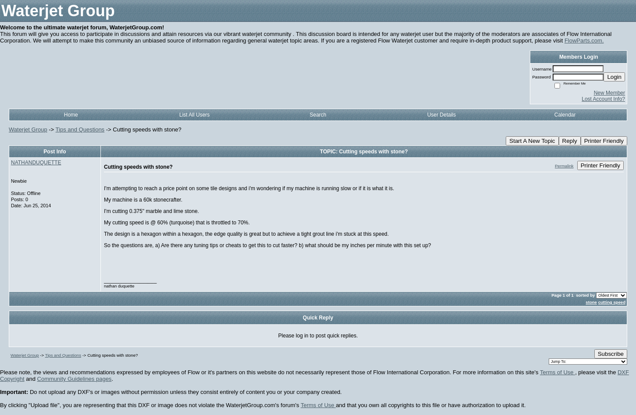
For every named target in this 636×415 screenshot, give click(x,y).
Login (614, 77)
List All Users (194, 115)
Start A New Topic (532, 141)
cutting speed (611, 302)
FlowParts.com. (584, 40)
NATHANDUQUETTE (36, 163)
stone (591, 302)
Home (71, 115)
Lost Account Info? (603, 99)
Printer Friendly (604, 141)
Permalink (564, 165)
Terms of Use (557, 372)
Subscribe (611, 354)
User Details (441, 115)
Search (318, 115)
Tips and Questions (80, 129)
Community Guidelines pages (74, 379)
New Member (609, 93)
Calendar (565, 115)
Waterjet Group (28, 129)
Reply (569, 141)
